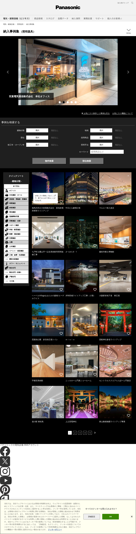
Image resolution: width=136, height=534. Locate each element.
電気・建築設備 (8, 24)
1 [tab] (60, 102)
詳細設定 (91, 517)
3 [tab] (68, 102)
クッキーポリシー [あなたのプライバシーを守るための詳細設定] (55, 530)
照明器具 (20, 24)
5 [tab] (76, 102)
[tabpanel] (68, 72)
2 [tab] (64, 102)
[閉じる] (132, 516)
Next (128, 72)
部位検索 (86, 160)
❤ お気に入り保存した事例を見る (96, 113)
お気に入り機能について (122, 113)
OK (110, 517)
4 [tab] (72, 102)
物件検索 (49, 160)
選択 (37, 130)
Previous (7, 72)
